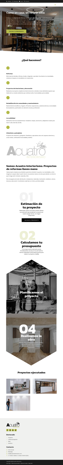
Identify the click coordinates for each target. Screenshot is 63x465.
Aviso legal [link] (8, 463)
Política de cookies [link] (24, 463)
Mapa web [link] (30, 463)
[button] (55, 5)
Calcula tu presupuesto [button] (16, 31)
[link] (8, 1)
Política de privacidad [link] (15, 463)
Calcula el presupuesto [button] (31, 220)
